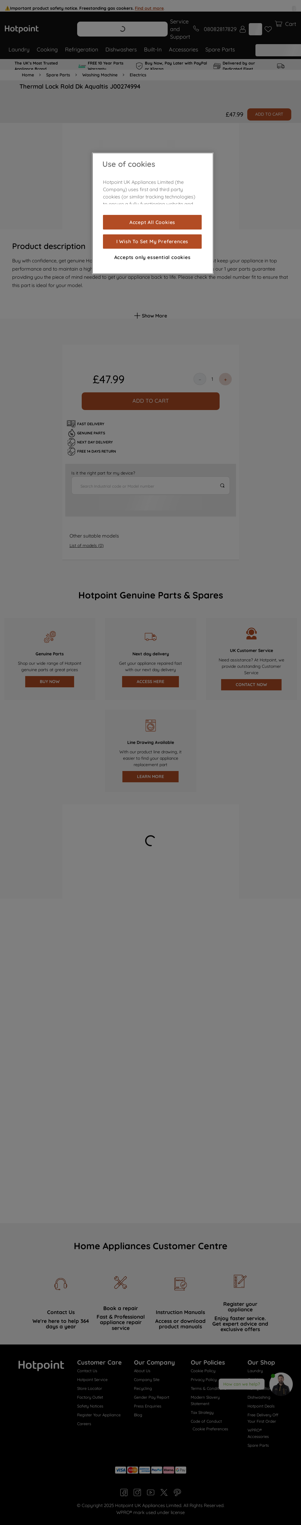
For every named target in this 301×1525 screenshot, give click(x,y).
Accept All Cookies (152, 222)
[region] (153, 213)
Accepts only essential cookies (152, 257)
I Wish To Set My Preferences (152, 241)
